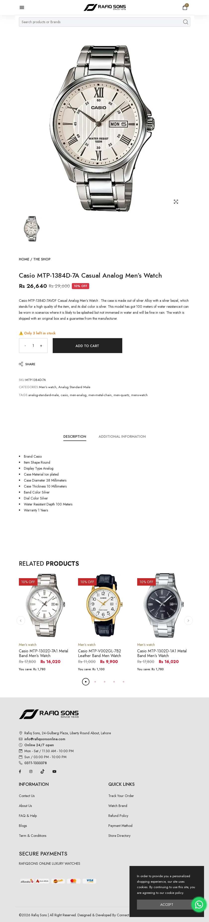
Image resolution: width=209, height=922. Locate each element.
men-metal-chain (100, 395)
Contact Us (27, 795)
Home (24, 259)
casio (64, 395)
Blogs (23, 825)
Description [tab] (74, 436)
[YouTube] (54, 771)
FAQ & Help (28, 815)
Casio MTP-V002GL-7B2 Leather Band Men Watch (99, 653)
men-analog (78, 395)
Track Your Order (121, 795)
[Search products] (185, 21)
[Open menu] (24, 7)
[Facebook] (20, 771)
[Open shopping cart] (184, 7)
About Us (25, 805)
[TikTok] (42, 771)
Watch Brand (117, 805)
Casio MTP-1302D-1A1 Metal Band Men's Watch (162, 653)
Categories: (29, 387)
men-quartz (121, 395)
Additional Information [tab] (122, 436)
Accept (166, 904)
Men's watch (47, 387)
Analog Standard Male (74, 387)
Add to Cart (87, 345)
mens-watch (139, 395)
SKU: (22, 379)
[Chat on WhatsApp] (199, 904)
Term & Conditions (32, 835)
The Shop (41, 259)
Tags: (23, 395)
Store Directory (119, 835)
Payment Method (120, 825)
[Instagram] (31, 771)
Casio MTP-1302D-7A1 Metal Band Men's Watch (43, 653)
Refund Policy (118, 815)
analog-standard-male (43, 395)
